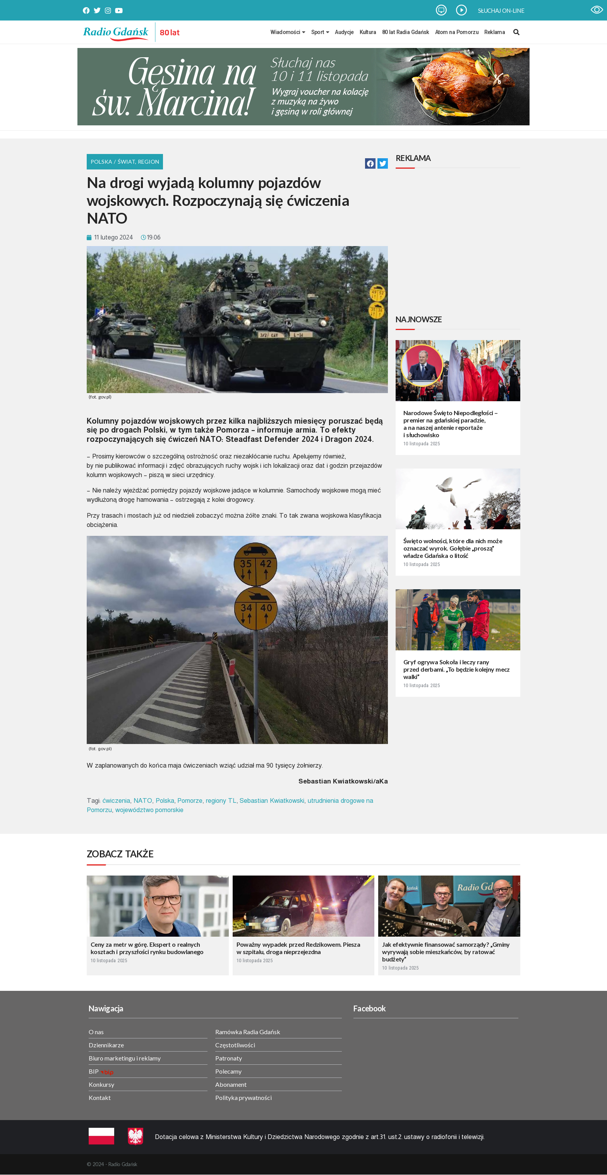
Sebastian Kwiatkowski (272, 800)
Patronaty (228, 1058)
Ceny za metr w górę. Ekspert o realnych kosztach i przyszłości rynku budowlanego (147, 948)
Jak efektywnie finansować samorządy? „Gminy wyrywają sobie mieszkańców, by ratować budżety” (445, 952)
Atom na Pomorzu (456, 32)
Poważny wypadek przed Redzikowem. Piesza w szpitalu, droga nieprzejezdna (298, 948)
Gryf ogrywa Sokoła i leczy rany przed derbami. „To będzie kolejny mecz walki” (456, 669)
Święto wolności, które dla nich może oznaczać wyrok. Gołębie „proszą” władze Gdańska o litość (452, 548)
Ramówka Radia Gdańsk (247, 1031)
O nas (96, 1031)
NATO (143, 800)
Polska (165, 800)
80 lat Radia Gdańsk (405, 32)
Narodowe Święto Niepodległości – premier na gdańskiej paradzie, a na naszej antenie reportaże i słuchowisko (450, 423)
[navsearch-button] (516, 32)
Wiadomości (288, 32)
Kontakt (100, 1097)
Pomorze (189, 800)
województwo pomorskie (149, 810)
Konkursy (101, 1084)
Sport (320, 32)
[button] (370, 163)
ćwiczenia (116, 800)
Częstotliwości (235, 1044)
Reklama (494, 32)
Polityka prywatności (243, 1097)
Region (148, 161)
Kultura (368, 32)
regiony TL (221, 800)
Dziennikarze (106, 1044)
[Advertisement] (459, 242)
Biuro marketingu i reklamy (125, 1058)
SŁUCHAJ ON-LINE (501, 10)
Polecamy (228, 1071)
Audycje (344, 32)
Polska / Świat (113, 161)
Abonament (231, 1084)
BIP (94, 1071)
